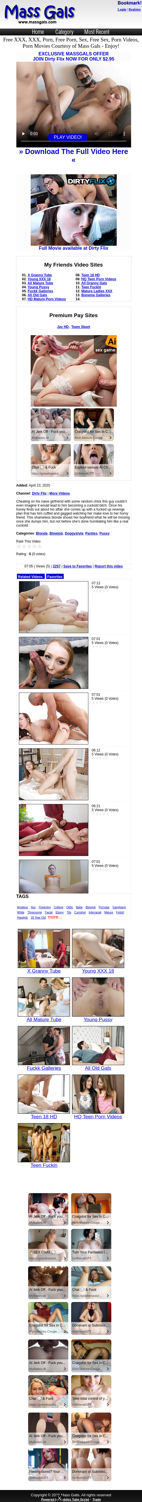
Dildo (69, 907)
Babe (79, 907)
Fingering (45, 907)
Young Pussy (38, 287)
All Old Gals (37, 295)
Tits (69, 912)
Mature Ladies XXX (96, 291)
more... (55, 917)
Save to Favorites (77, 566)
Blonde (42, 533)
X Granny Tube (40, 275)
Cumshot (80, 912)
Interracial (95, 912)
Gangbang (119, 907)
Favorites (55, 577)
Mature (108, 912)
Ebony (60, 912)
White (21, 912)
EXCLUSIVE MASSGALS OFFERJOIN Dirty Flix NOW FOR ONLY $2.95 (73, 56)
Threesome (35, 912)
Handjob (22, 917)
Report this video (109, 566)
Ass (33, 907)
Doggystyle (74, 533)
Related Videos (30, 577)
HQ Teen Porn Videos (98, 279)
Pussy (105, 533)
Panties (91, 533)
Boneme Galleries (95, 295)
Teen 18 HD (90, 275)
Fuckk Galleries (40, 291)
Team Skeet (80, 327)
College (58, 907)
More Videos (59, 493)
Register (135, 9)
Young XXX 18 (39, 279)
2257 (57, 566)
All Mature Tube (40, 283)
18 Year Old (38, 917)
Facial (49, 912)
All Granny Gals (94, 283)
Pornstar (104, 907)
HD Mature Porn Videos (47, 299)
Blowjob (56, 533)
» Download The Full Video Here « (73, 155)
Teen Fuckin (91, 287)
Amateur (22, 907)
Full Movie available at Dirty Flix (74, 246)
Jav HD (63, 327)
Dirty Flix (39, 493)
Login (122, 9)
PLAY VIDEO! (68, 137)
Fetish (120, 912)
